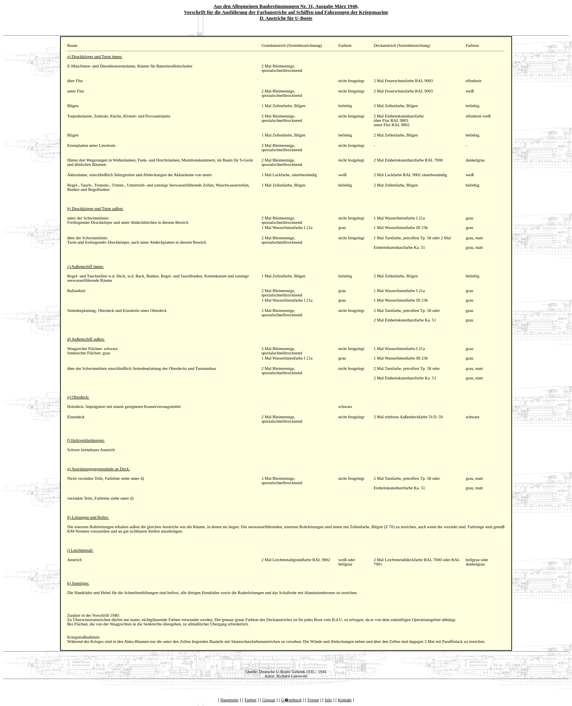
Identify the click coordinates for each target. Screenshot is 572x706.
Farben (251, 700)
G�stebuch (291, 700)
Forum (313, 700)
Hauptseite (229, 700)
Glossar (268, 700)
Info (328, 700)
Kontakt (345, 700)
